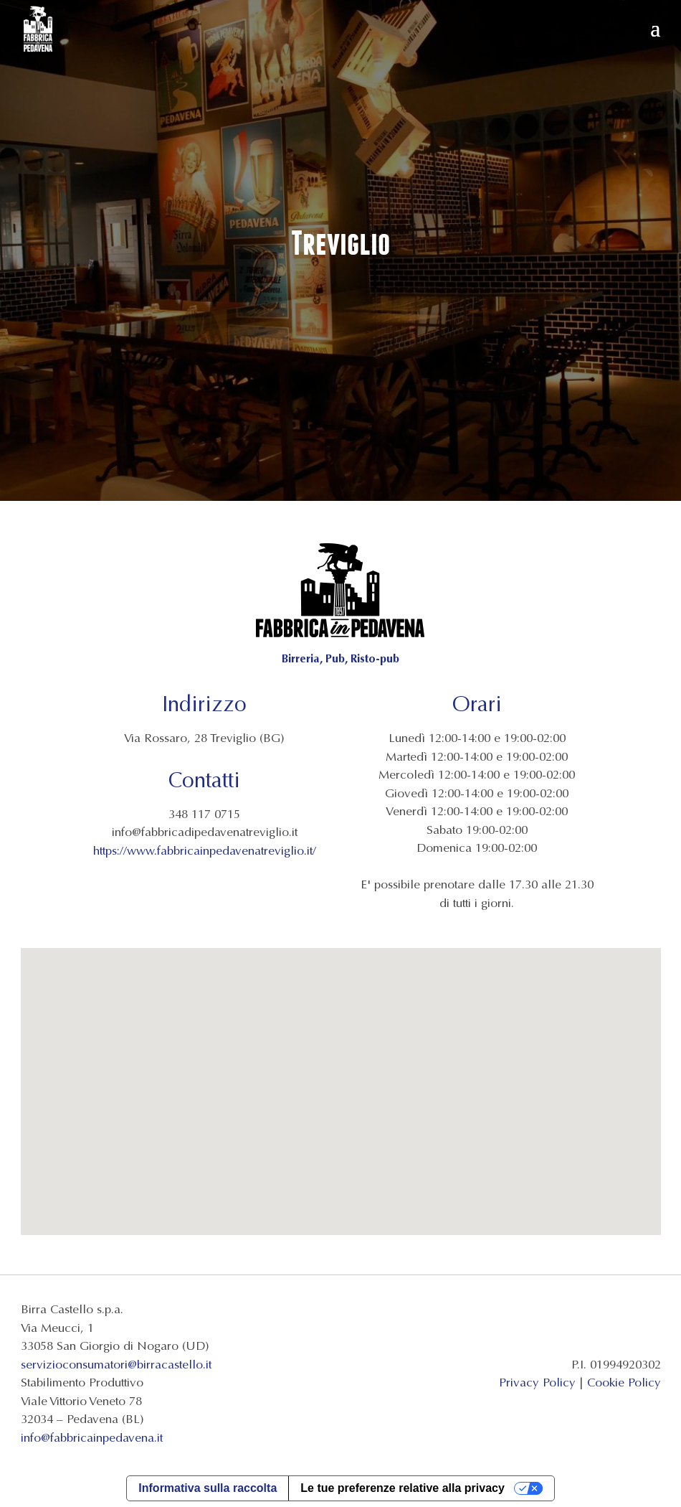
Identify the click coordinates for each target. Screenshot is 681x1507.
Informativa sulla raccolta (207, 1488)
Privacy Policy (537, 1382)
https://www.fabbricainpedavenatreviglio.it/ (204, 850)
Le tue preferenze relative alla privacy (402, 1488)
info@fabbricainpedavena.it (92, 1437)
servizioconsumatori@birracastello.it (116, 1364)
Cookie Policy (624, 1382)
